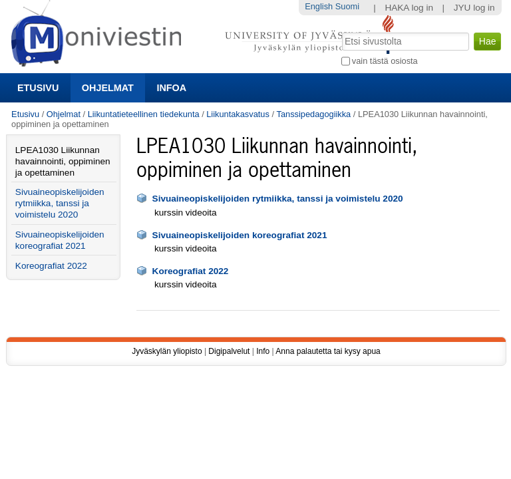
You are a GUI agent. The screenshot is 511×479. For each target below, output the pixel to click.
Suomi (347, 6)
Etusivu (38, 87)
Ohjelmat (108, 87)
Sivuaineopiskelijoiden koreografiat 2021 (239, 235)
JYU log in (474, 8)
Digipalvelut (229, 351)
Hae (340, 31)
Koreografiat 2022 (190, 271)
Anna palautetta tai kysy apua (327, 351)
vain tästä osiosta (385, 61)
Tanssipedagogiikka (314, 114)
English (319, 6)
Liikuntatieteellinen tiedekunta (144, 114)
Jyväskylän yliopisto (167, 351)
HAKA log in (409, 8)
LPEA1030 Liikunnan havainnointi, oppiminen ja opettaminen (62, 161)
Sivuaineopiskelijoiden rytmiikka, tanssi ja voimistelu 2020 (277, 199)
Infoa (171, 87)
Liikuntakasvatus (237, 114)
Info (262, 351)
